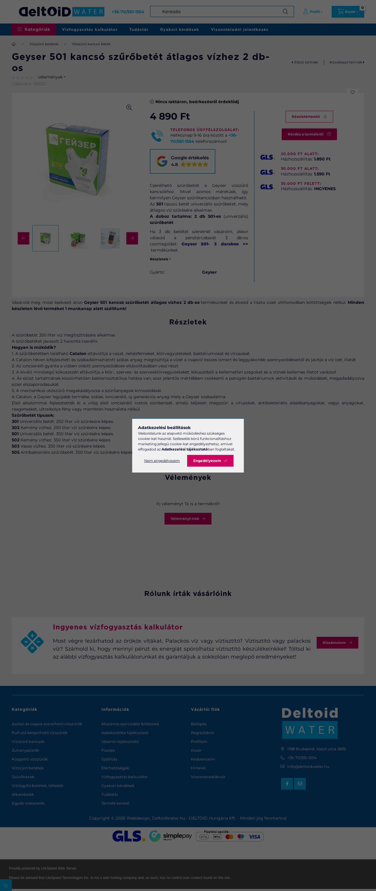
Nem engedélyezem (162, 460)
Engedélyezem (207, 460)
